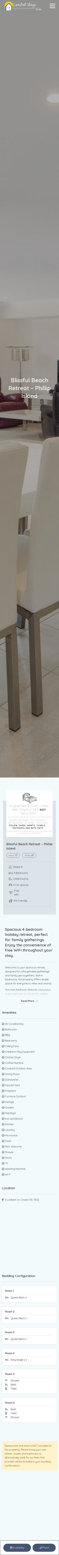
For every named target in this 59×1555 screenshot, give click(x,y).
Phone (44, 1547)
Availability (17, 1547)
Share (29, 855)
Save (13, 855)
